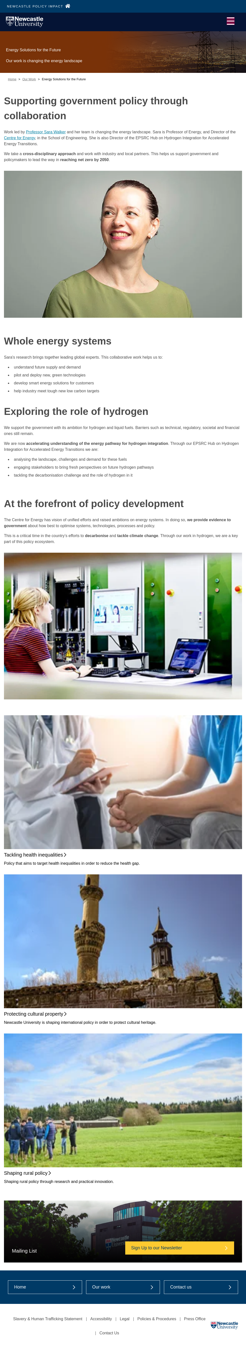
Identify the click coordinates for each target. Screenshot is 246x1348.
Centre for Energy (19, 138)
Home (12, 79)
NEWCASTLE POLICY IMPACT (38, 6)
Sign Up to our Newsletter (179, 1247)
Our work (123, 1287)
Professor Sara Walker (46, 132)
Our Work (29, 79)
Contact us (201, 1287)
